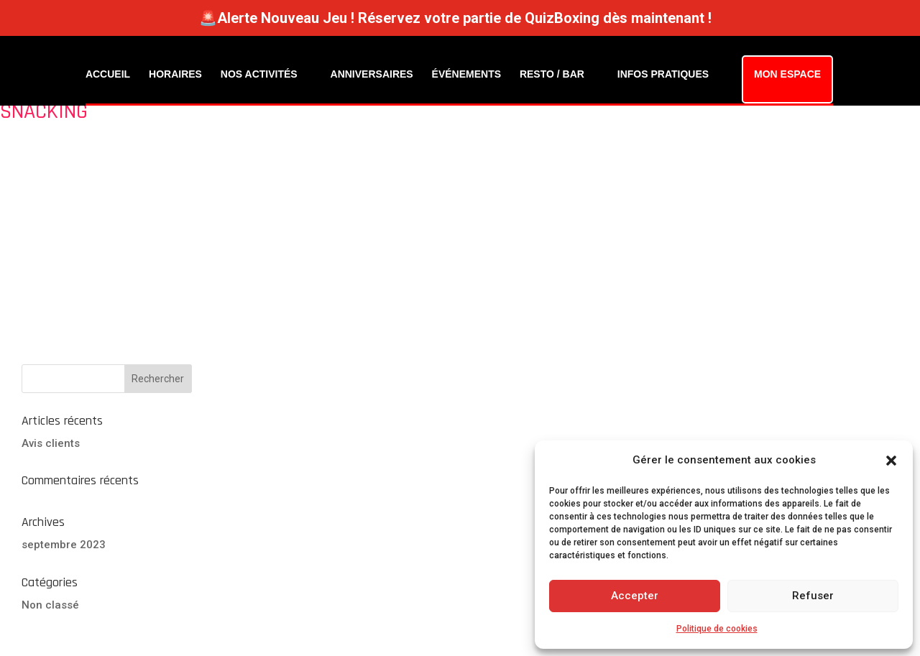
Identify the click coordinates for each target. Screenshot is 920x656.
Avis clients (51, 443)
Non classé (50, 605)
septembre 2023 (64, 544)
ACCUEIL (108, 74)
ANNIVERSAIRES (372, 74)
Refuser (813, 595)
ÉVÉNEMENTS (466, 74)
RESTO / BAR (552, 74)
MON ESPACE (787, 74)
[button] (891, 460)
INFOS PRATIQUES (663, 74)
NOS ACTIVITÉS (259, 74)
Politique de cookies (717, 629)
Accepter (634, 595)
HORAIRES (175, 74)
